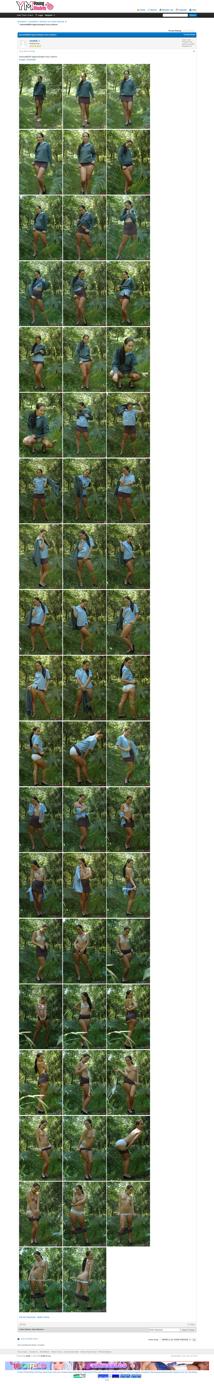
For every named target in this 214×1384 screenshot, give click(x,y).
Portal (142, 10)
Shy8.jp (176, 1372)
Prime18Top (29, 1372)
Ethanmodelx (167, 1372)
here (107, 1380)
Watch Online (43, 1317)
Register (49, 15)
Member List (167, 10)
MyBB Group (46, 1356)
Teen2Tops (47, 1372)
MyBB (28, 1356)
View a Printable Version (29, 1339)
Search (153, 10)
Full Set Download (27, 1317)
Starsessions (155, 1372)
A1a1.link (183, 1372)
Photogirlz (97, 1372)
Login (40, 15)
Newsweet (106, 1372)
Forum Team (22, 1352)
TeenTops (38, 1372)
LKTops (20, 1372)
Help (194, 10)
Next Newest (37, 1329)
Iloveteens (145, 1372)
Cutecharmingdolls (133, 1372)
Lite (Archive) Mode (71, 1352)
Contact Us (33, 1352)
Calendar (183, 10)
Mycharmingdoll (118, 1372)
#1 (194, 51)
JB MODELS (22, 22)
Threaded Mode (189, 34)
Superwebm (88, 1372)
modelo (34, 41)
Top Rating (192, 1372)
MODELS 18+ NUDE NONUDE (52, 22)
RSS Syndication (104, 1352)
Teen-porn (56, 1372)
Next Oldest (25, 1329)
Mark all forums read (88, 1352)
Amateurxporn (67, 1372)
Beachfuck (78, 1372)
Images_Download (27, 59)
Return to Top (56, 1352)
